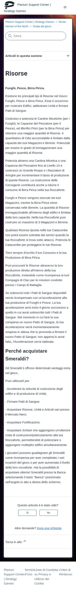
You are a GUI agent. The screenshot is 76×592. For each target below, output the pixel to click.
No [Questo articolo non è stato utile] (48, 512)
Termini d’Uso (29, 572)
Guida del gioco (42, 26)
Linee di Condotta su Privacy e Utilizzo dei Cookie (46, 576)
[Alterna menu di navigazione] (65, 7)
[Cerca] (35, 36)
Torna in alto (16, 541)
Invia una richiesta (49, 528)
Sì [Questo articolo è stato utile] (27, 512)
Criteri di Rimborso (65, 572)
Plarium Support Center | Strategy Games (29, 21)
